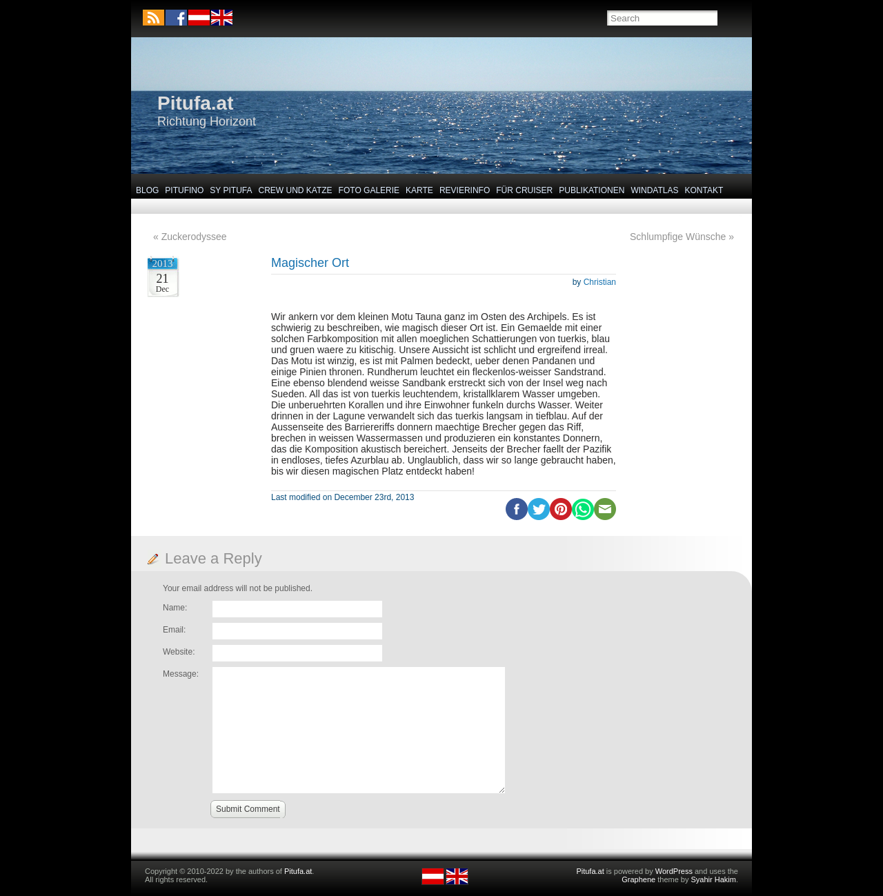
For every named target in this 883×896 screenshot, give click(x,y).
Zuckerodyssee (194, 236)
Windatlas (654, 190)
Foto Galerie (369, 190)
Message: (181, 674)
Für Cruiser (524, 190)
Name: (175, 608)
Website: (179, 652)
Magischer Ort (310, 263)
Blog (147, 190)
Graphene (638, 879)
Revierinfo (464, 190)
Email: (174, 630)
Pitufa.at (195, 103)
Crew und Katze (296, 190)
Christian (600, 282)
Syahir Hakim (713, 879)
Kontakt (704, 190)
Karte (419, 190)
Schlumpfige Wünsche (678, 236)
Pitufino (184, 190)
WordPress (674, 871)
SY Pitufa (231, 190)
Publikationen (591, 190)
